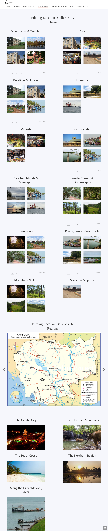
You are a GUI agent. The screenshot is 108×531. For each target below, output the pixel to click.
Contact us (80, 6)
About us (17, 6)
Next (103, 369)
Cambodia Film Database (59, 6)
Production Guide (29, 6)
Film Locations (43, 6)
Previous (5, 369)
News (71, 6)
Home (9, 6)
